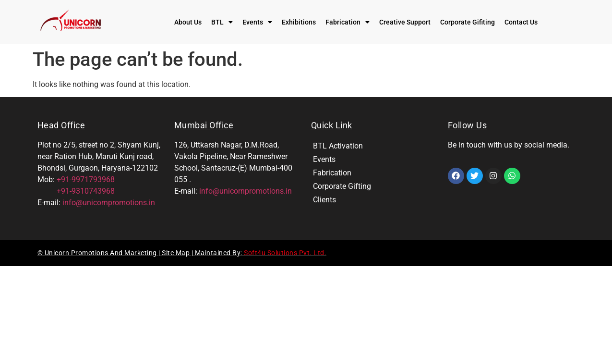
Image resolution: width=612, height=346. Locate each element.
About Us (188, 22)
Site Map (177, 253)
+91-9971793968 (86, 179)
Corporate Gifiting (467, 22)
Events (257, 22)
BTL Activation (338, 145)
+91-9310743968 (76, 191)
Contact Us (521, 22)
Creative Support (405, 22)
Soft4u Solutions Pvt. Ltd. (285, 253)
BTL (222, 22)
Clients (324, 199)
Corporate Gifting (342, 186)
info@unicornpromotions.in (108, 202)
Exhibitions (299, 22)
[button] (222, 22)
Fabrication (347, 22)
